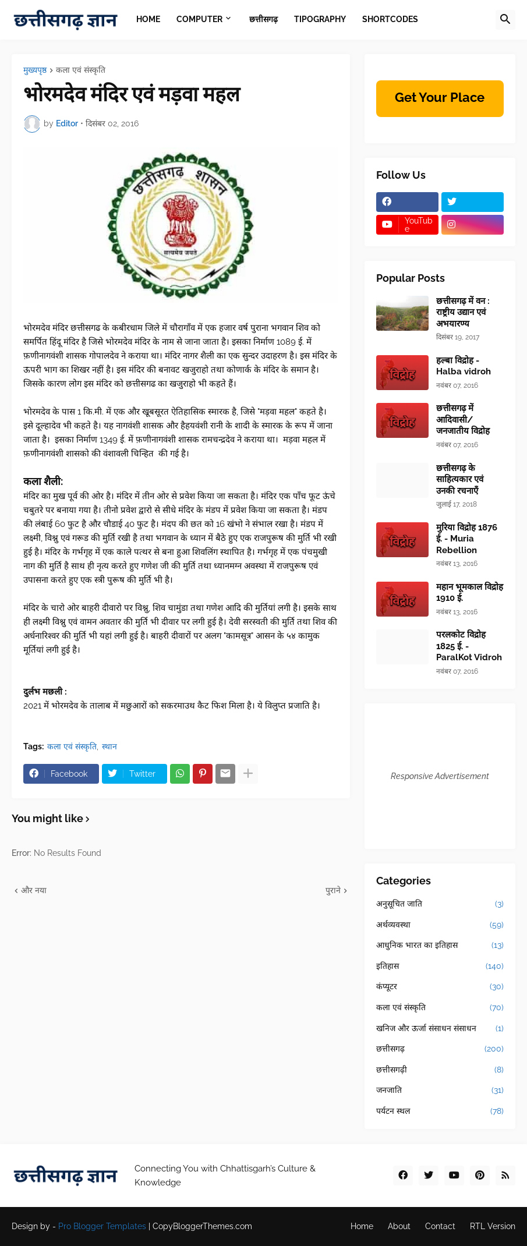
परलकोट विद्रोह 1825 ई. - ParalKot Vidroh (469, 646)
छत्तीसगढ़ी (440, 1070)
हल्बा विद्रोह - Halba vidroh (463, 366)
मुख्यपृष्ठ (35, 70)
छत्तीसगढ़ (440, 1049)
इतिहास (440, 966)
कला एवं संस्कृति (80, 70)
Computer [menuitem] (199, 19)
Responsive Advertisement (440, 776)
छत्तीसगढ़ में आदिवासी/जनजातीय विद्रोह (463, 419)
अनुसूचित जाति (440, 904)
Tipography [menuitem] (320, 19)
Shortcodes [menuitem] (390, 19)
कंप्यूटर (440, 987)
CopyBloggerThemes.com (202, 1226)
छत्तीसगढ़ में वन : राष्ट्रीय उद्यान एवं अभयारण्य (463, 312)
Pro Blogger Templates (102, 1226)
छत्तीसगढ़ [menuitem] (263, 19)
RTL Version (492, 1226)
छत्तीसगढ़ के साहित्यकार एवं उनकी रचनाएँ (459, 479)
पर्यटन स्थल (440, 1111)
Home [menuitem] (148, 19)
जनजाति (440, 1090)
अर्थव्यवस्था (440, 925)
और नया (34, 890)
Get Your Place (439, 97)
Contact (440, 1226)
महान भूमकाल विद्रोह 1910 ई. (469, 593)
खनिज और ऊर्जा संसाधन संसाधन (440, 1029)
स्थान (109, 746)
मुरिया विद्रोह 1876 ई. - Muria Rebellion (466, 538)
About (399, 1226)
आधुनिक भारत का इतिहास (440, 945)
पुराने (333, 890)
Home (362, 1226)
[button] (505, 20)
